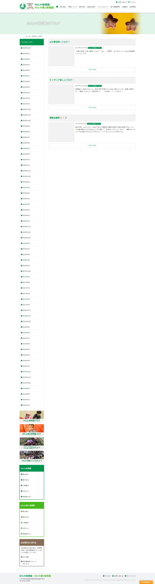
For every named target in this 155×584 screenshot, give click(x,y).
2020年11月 (27, 115)
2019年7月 (26, 187)
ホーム (28, 36)
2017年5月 (26, 293)
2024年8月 (26, 59)
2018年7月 (26, 249)
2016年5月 (26, 349)
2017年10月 (27, 271)
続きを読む (93, 69)
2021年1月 (26, 104)
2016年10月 (27, 321)
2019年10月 (27, 176)
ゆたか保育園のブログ (94, 48)
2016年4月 (26, 355)
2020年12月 (27, 109)
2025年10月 (27, 48)
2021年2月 (26, 98)
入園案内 (125, 7)
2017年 (34, 36)
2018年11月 (27, 232)
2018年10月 (27, 238)
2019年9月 (26, 182)
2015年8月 (26, 394)
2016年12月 (27, 310)
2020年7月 (26, 137)
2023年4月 (26, 76)
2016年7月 (26, 338)
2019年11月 (27, 171)
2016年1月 (26, 366)
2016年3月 (26, 360)
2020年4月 (26, 154)
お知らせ (26, 491)
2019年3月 (26, 210)
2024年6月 (26, 65)
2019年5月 (26, 199)
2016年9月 (26, 327)
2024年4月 (26, 70)
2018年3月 (26, 260)
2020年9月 (26, 126)
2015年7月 (26, 399)
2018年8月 (26, 243)
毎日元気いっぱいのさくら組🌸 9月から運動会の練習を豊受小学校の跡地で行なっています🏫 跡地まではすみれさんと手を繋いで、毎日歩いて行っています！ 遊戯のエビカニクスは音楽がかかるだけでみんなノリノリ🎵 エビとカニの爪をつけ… (105, 129)
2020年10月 (27, 120)
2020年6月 (26, 143)
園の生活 (82, 7)
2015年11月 (27, 377)
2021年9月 (26, 87)
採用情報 (133, 7)
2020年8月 (26, 132)
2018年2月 (26, 266)
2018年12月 (27, 226)
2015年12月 (27, 372)
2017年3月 (26, 305)
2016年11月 (27, 316)
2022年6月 (26, 81)
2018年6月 (26, 254)
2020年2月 (26, 159)
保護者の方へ (27, 496)
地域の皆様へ (91, 7)
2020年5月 (26, 148)
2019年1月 (26, 221)
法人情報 (26, 557)
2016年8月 (26, 332)
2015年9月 (26, 388)
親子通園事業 (115, 7)
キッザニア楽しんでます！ (62, 80)
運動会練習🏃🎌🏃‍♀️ (58, 118)
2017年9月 (26, 277)
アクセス (108, 576)
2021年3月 (26, 92)
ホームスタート (103, 7)
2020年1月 (26, 165)
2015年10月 (27, 383)
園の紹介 (63, 7)
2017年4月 (26, 299)
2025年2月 (26, 53)
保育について (72, 7)
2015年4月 (26, 405)
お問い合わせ (118, 576)
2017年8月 (26, 282)
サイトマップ (131, 576)
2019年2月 (26, 215)
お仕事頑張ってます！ (60, 42)
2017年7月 (26, 288)
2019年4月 (26, 204)
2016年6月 (26, 344)
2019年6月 (26, 193)
